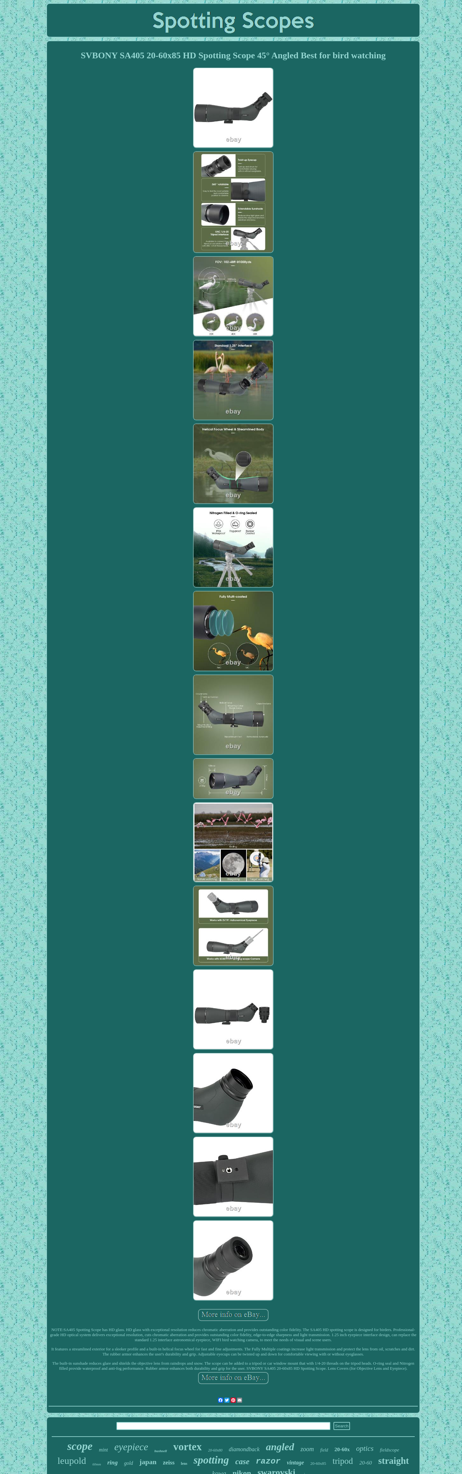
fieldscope (389, 1449)
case (242, 1461)
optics (364, 1448)
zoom (307, 1448)
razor (268, 1461)
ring (112, 1462)
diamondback (244, 1449)
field (324, 1450)
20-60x (342, 1449)
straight (393, 1461)
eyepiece (131, 1446)
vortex (187, 1446)
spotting (211, 1460)
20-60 (365, 1463)
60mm (96, 1464)
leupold (71, 1460)
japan (147, 1462)
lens (184, 1463)
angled (280, 1446)
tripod (343, 1461)
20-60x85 (318, 1463)
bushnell (161, 1451)
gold (128, 1463)
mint (103, 1449)
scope (80, 1446)
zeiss (169, 1462)
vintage (295, 1462)
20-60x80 (215, 1450)
